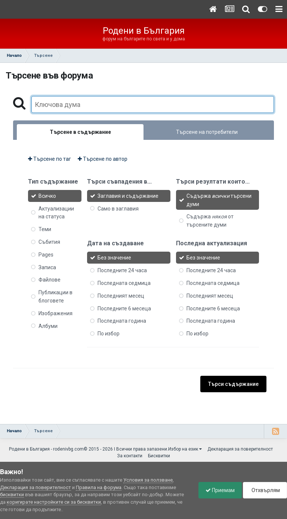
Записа (47, 267)
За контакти (129, 455)
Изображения (55, 313)
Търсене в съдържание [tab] (80, 132)
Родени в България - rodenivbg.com (46, 449)
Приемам (218, 490)
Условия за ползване (148, 480)
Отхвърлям (264, 490)
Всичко (47, 196)
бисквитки (12, 494)
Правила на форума (98, 487)
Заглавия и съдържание (128, 196)
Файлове (49, 280)
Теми (44, 229)
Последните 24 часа (122, 270)
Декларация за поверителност (240, 449)
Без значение (114, 258)
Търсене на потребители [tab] (207, 132)
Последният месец (121, 296)
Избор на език (185, 449)
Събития (49, 242)
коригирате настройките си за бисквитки (54, 502)
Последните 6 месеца (124, 308)
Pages (45, 255)
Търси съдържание (233, 384)
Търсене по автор (102, 159)
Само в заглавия (118, 208)
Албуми (48, 326)
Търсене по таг (49, 159)
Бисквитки (159, 455)
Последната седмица (124, 283)
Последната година (122, 321)
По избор (109, 334)
